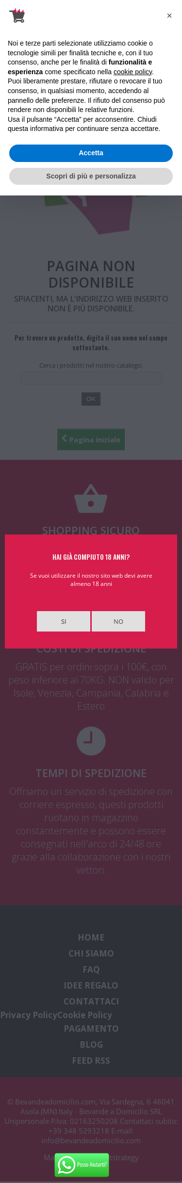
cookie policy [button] (133, 72)
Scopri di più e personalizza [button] (90, 176)
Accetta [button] (91, 153)
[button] (169, 15)
